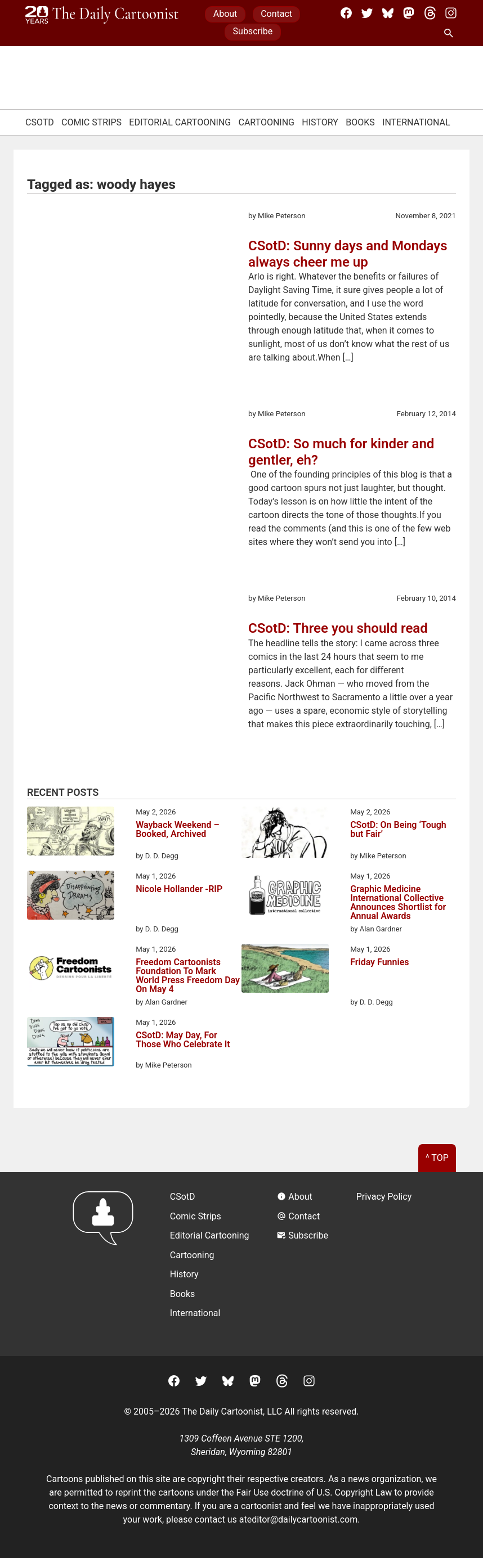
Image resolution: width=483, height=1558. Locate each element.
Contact (276, 13)
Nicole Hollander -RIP (179, 889)
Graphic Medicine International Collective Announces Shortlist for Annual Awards (398, 903)
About (225, 13)
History (320, 122)
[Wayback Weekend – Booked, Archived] (70, 833)
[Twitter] (367, 13)
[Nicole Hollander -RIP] (70, 897)
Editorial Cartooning (180, 122)
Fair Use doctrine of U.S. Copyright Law (314, 1492)
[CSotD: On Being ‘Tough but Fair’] (285, 834)
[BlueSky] (388, 13)
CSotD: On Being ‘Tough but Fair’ (398, 830)
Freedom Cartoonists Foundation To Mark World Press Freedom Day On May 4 (188, 976)
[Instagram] (451, 13)
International (416, 122)
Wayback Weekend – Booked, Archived (178, 830)
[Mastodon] (408, 13)
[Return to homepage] (106, 1264)
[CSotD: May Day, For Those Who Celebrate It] (70, 1043)
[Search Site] (451, 33)
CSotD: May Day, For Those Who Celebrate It (183, 1040)
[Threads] (430, 13)
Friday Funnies (379, 962)
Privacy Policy (384, 1196)
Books (360, 122)
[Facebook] (346, 13)
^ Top (437, 1157)
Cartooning (266, 122)
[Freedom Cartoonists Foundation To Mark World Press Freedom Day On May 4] (70, 970)
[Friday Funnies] (285, 970)
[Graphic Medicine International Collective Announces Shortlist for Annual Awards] (285, 897)
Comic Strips (91, 122)
